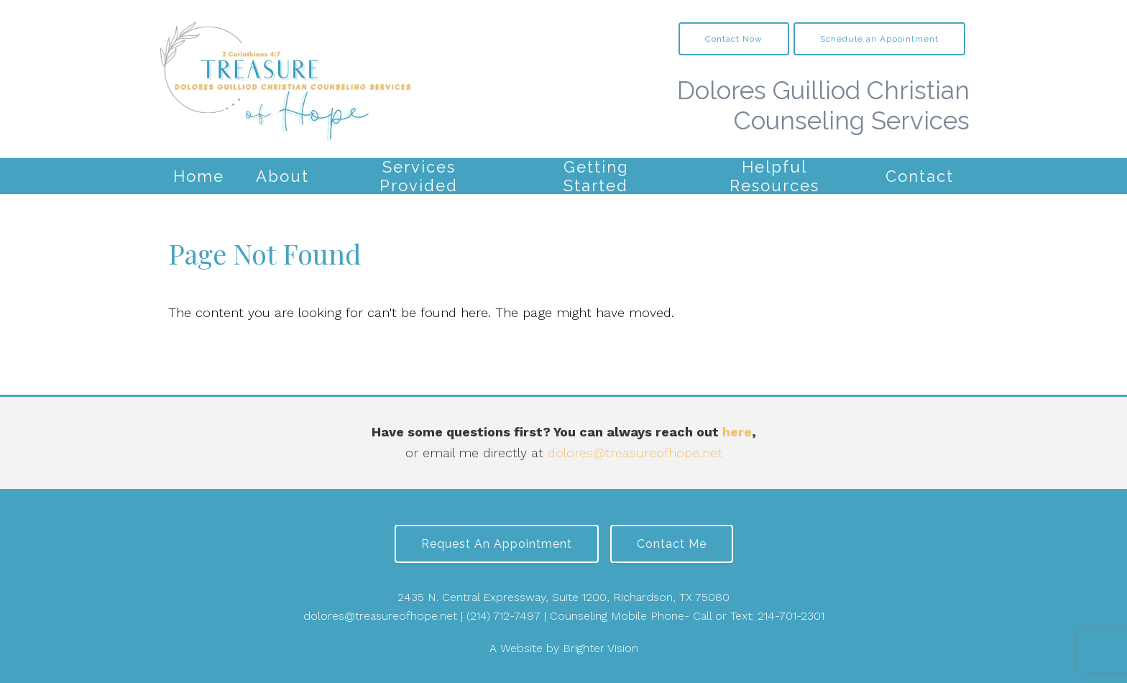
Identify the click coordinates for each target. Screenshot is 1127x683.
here (737, 431)
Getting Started (596, 176)
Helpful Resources (774, 176)
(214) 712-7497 (503, 616)
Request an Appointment (496, 544)
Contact (920, 176)
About (282, 176)
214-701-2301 (791, 616)
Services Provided (419, 176)
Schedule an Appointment (879, 39)
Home (198, 176)
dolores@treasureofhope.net (635, 452)
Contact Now (734, 39)
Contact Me (672, 544)
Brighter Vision (600, 648)
